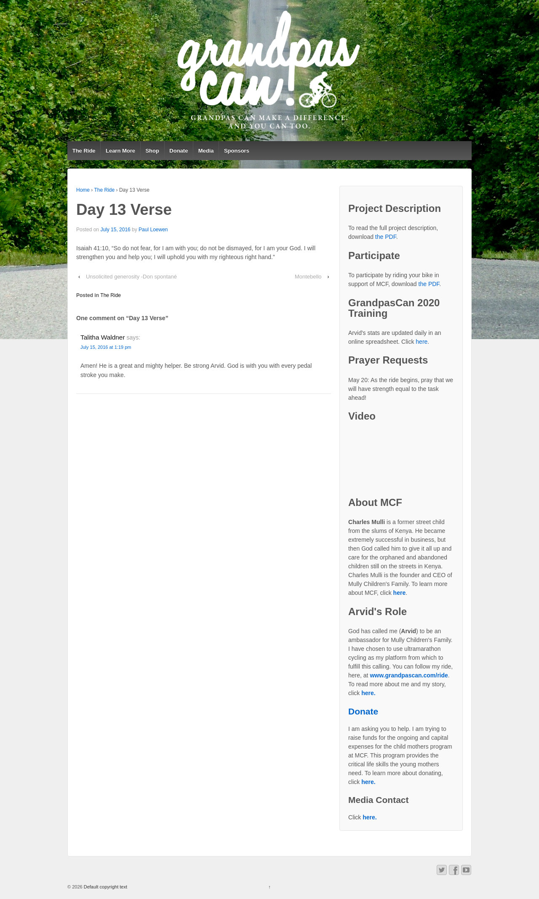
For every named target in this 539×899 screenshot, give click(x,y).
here (421, 341)
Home (83, 190)
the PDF (385, 236)
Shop (152, 150)
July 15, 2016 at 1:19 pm (105, 347)
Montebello (308, 276)
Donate (178, 150)
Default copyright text (105, 886)
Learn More (120, 150)
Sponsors (236, 150)
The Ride (84, 150)
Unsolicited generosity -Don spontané (131, 276)
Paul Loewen (153, 230)
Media (206, 150)
